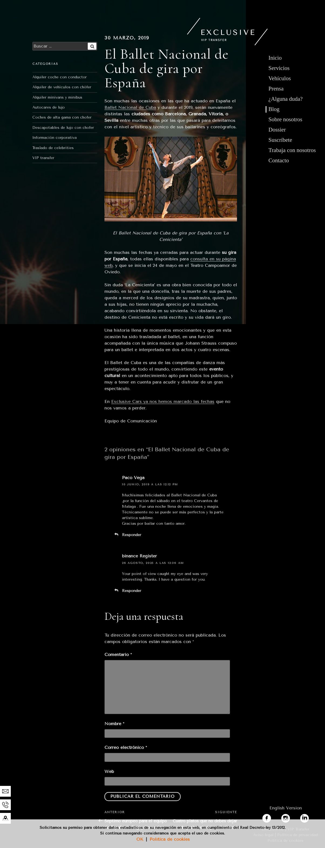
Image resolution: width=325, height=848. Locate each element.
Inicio (275, 58)
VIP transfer (43, 158)
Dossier (277, 129)
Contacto (279, 160)
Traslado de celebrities (53, 148)
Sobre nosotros (285, 119)
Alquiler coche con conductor (59, 77)
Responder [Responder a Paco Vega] (131, 535)
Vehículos (280, 78)
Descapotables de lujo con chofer (63, 127)
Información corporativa (54, 137)
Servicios (279, 68)
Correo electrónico (125, 747)
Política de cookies (170, 839)
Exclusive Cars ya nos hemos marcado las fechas (162, 401)
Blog (274, 109)
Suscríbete (280, 140)
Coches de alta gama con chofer (62, 117)
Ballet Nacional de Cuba (130, 107)
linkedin (308, 817)
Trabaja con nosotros (292, 150)
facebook (271, 817)
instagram (291, 817)
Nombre (114, 723)
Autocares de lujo (48, 107)
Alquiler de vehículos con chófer (61, 87)
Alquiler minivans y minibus (57, 97)
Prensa (276, 88)
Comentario (118, 654)
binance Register (139, 555)
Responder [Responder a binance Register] (131, 590)
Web (109, 771)
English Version (285, 807)
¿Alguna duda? (286, 99)
